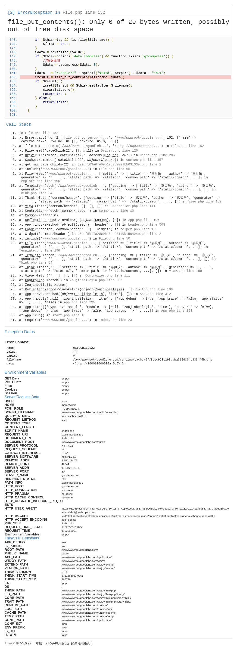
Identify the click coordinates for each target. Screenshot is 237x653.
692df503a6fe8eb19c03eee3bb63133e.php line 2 (119, 164)
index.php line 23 (115, 320)
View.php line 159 (204, 201)
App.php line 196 (143, 220)
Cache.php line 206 (157, 155)
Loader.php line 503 (146, 225)
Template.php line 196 (39, 181)
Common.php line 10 (116, 211)
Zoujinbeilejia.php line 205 (96, 280)
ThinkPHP (12, 643)
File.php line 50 (114, 169)
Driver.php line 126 (119, 150)
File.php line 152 (84, 12)
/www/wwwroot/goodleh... (138, 138)
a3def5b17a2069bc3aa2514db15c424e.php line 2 (119, 234)
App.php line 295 (79, 302)
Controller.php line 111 (133, 206)
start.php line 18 (68, 315)
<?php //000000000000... (137, 146)
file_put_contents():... (86, 138)
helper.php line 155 (138, 229)
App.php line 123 (176, 311)
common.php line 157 (144, 160)
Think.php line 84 (35, 193)
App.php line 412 (155, 294)
